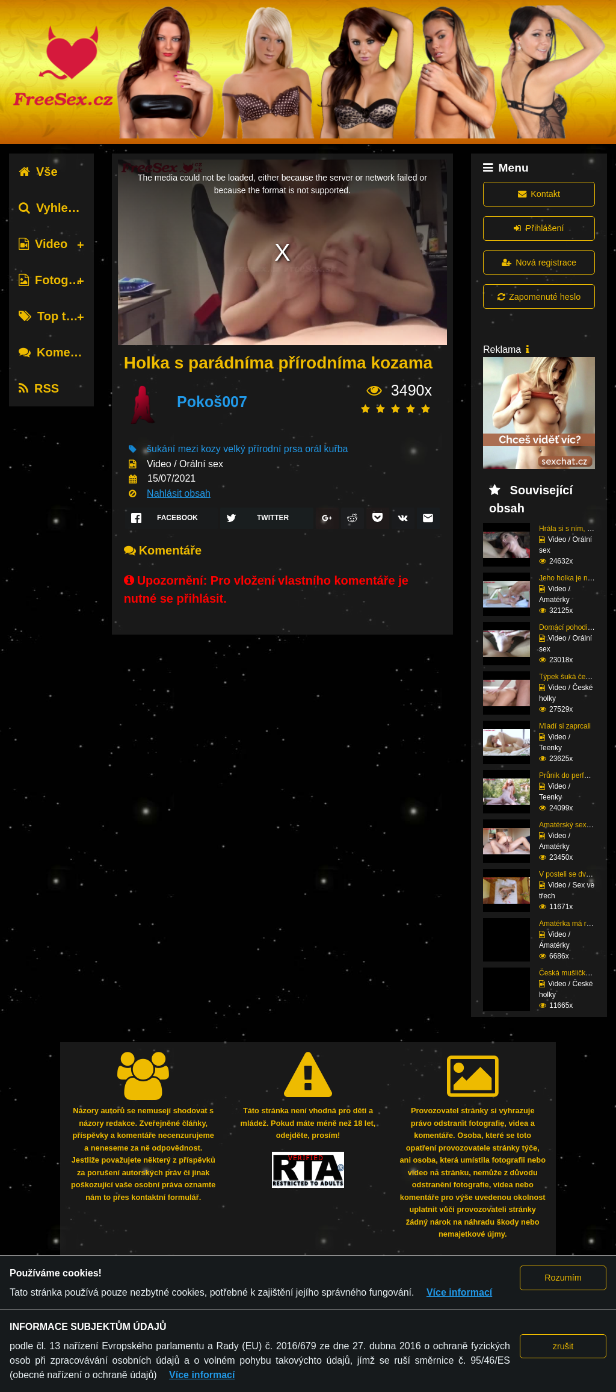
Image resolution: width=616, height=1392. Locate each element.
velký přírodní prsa (263, 449)
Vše (38, 171)
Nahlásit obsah (179, 493)
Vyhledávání (62, 207)
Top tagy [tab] (53, 316)
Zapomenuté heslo (539, 297)
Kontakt (539, 194)
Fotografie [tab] (56, 280)
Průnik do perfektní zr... (576, 775)
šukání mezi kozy (184, 449)
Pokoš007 (212, 401)
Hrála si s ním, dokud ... (577, 528)
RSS (39, 388)
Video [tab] (43, 243)
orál (313, 449)
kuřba (336, 449)
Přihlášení (539, 228)
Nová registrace (539, 262)
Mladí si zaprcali (565, 726)
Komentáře (59, 352)
